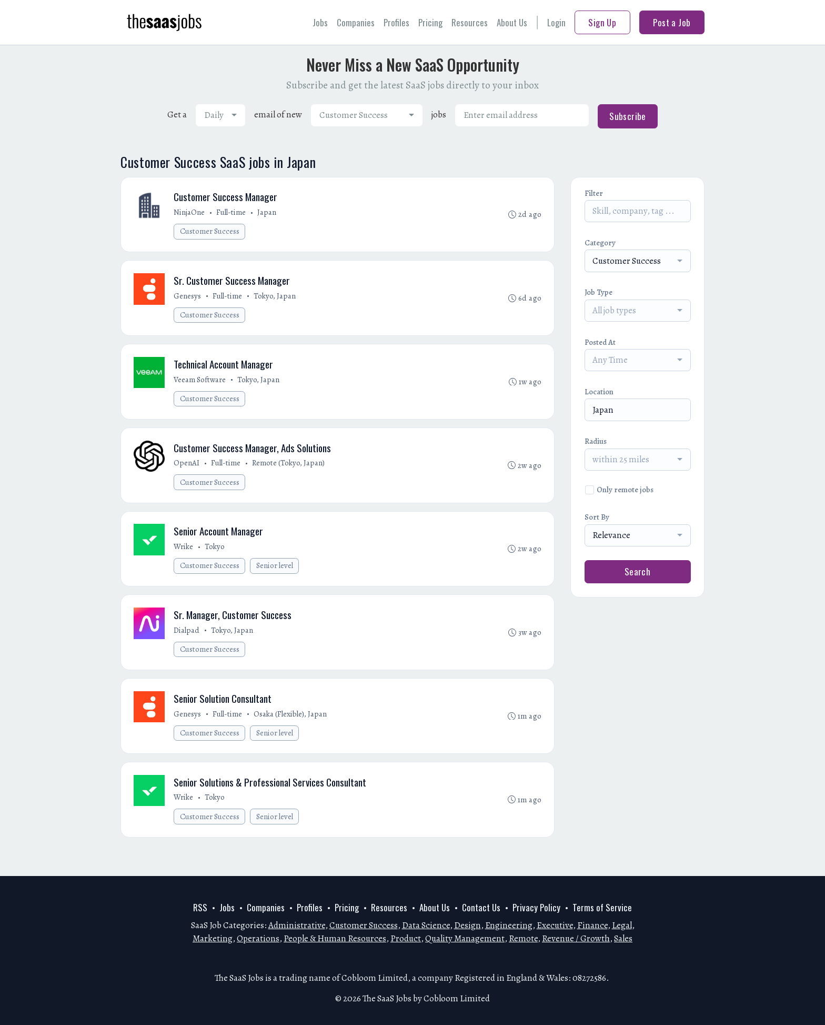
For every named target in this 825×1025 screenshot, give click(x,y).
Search (638, 571)
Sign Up (602, 22)
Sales (623, 938)
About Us (512, 22)
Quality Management (465, 938)
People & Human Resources (335, 938)
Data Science (426, 925)
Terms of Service (602, 907)
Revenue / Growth (576, 938)
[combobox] (220, 115)
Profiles (396, 22)
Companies (356, 22)
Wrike (184, 555)
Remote (523, 938)
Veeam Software (201, 384)
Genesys (188, 298)
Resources (469, 22)
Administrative (296, 925)
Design (467, 925)
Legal (622, 925)
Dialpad (187, 640)
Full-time (232, 213)
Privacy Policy (536, 907)
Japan (267, 213)
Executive (555, 925)
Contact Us (481, 907)
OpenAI (187, 469)
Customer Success (210, 232)
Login (556, 22)
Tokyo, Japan (276, 298)
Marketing (213, 938)
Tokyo (216, 555)
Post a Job (671, 22)
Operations (258, 938)
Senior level (275, 574)
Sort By (597, 517)
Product (405, 938)
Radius (596, 441)
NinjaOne (190, 213)
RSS (200, 907)
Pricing (430, 22)
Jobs (320, 22)
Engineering (508, 925)
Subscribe (627, 116)
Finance (592, 925)
